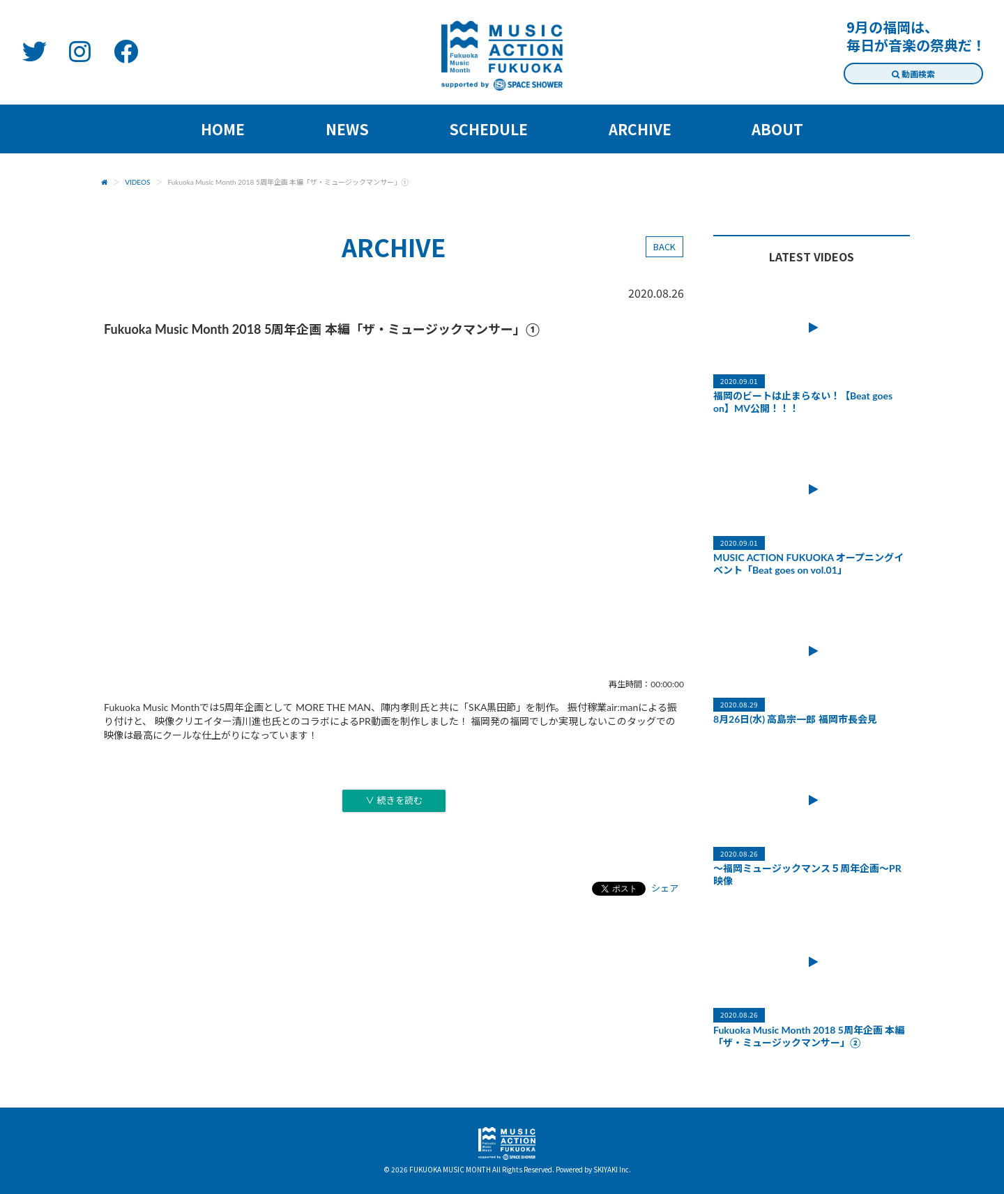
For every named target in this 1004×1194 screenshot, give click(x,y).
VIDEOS (137, 182)
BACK (664, 246)
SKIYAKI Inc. (612, 1169)
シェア (664, 888)
